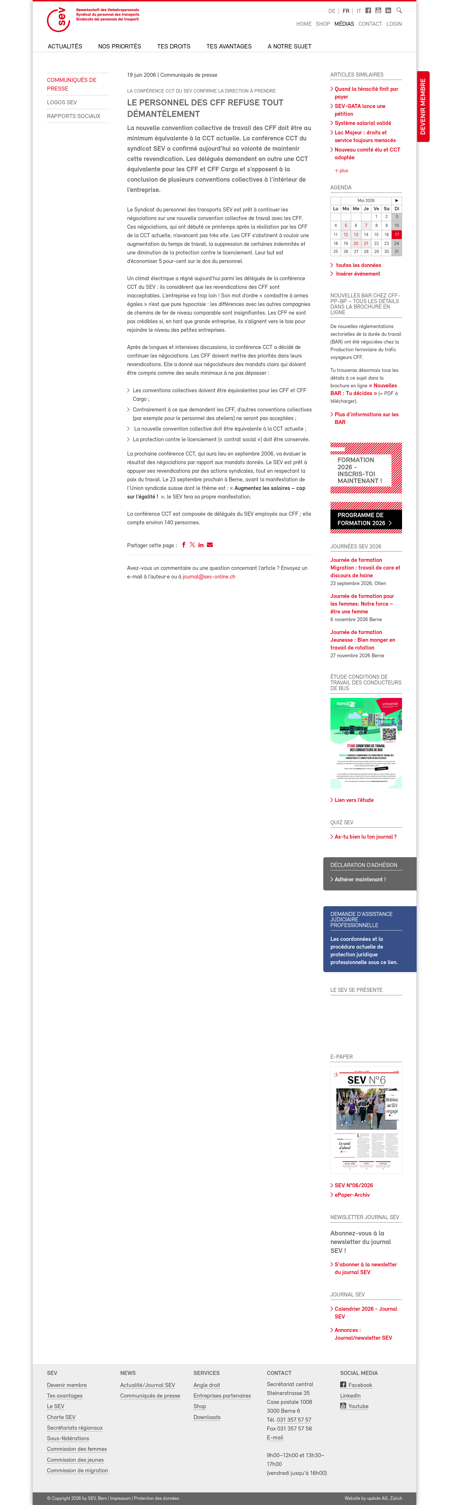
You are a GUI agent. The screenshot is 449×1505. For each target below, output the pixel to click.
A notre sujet (290, 47)
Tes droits (173, 47)
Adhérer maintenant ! (360, 879)
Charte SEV (61, 1417)
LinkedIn (350, 1396)
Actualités (65, 47)
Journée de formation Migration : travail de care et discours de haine (365, 568)
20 (356, 244)
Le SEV (55, 1407)
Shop (323, 24)
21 (366, 244)
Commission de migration (77, 1471)
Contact (370, 24)
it (359, 11)
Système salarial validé (363, 123)
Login (394, 24)
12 (346, 235)
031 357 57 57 (294, 1420)
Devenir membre (423, 107)
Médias (344, 24)
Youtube (358, 1407)
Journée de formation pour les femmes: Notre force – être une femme (362, 604)
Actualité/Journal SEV (147, 1385)
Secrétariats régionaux (75, 1428)
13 (356, 235)
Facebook (360, 1385)
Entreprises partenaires (222, 1396)
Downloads (207, 1417)
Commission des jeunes (75, 1460)
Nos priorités (119, 47)
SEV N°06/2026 (354, 1186)
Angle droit (207, 1385)
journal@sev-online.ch (209, 577)
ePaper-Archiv (352, 1195)
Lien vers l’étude (354, 800)
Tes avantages (229, 47)
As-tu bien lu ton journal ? (366, 837)
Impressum (120, 1498)
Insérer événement (357, 274)
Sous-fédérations (68, 1439)
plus (343, 171)
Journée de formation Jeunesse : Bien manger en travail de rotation (362, 640)
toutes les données (358, 265)
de (331, 11)
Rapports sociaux (73, 116)
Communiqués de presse (72, 84)
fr (346, 11)
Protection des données (156, 1498)
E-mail (275, 1438)
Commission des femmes (77, 1449)
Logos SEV (62, 103)
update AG (377, 1498)
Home (304, 24)
